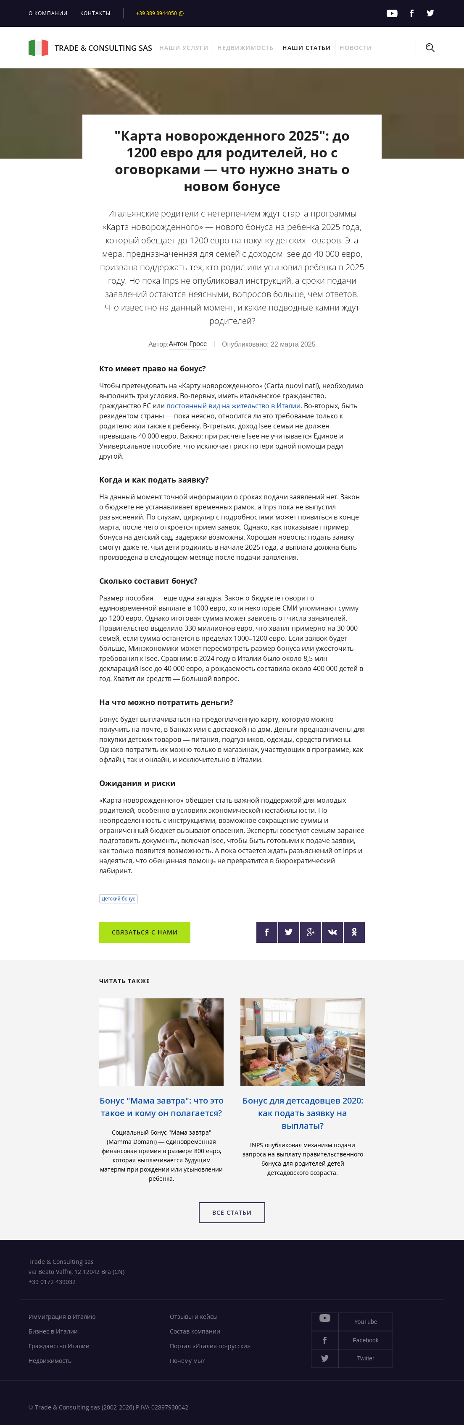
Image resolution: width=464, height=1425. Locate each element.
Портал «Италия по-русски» (210, 1346)
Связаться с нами (145, 932)
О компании (48, 13)
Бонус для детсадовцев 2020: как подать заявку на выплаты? (303, 1113)
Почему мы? (187, 1361)
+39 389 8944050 (160, 13)
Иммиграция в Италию (62, 1317)
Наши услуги (183, 48)
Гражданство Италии (59, 1346)
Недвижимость (245, 48)
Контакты (95, 13)
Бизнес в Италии (53, 1331)
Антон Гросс (188, 343)
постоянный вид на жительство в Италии (233, 405)
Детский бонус (118, 899)
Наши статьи (306, 48)
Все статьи (232, 1212)
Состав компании (195, 1331)
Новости (356, 48)
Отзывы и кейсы (194, 1317)
